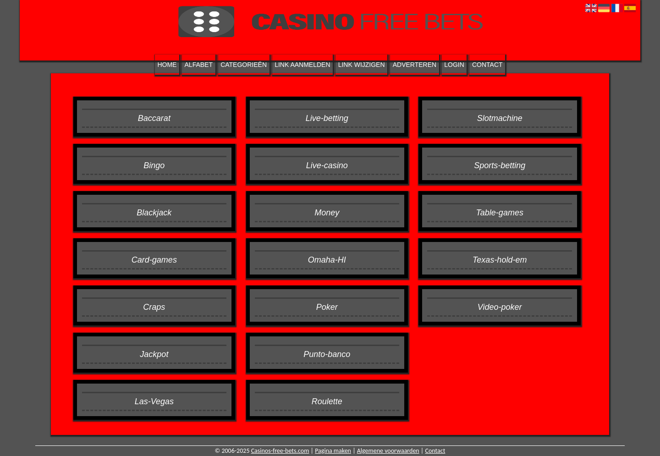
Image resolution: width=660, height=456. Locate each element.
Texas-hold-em (500, 259)
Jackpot (154, 354)
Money (326, 212)
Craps (154, 307)
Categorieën (243, 64)
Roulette (327, 401)
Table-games (499, 212)
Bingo (154, 165)
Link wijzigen (361, 64)
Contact (487, 64)
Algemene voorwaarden (388, 451)
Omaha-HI (327, 259)
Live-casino (327, 165)
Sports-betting (499, 165)
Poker (327, 307)
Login (454, 64)
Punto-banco (326, 354)
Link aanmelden (302, 64)
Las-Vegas (154, 401)
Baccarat (154, 118)
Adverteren (414, 64)
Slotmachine (499, 118)
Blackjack (154, 212)
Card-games (154, 259)
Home (166, 64)
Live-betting (327, 118)
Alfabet (199, 64)
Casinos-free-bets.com (280, 451)
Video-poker (500, 307)
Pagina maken (333, 451)
